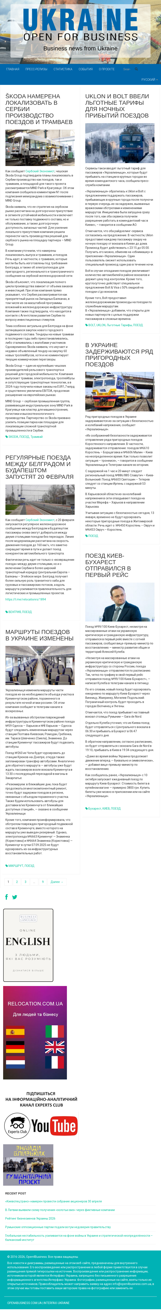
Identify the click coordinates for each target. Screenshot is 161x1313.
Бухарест (94, 808)
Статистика (63, 69)
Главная (12, 69)
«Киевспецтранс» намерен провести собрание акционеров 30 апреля (53, 1201)
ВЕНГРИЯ (15, 613)
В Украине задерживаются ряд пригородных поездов (119, 354)
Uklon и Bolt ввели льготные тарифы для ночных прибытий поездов (117, 106)
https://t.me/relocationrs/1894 (25, 601)
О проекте (107, 69)
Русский (150, 79)
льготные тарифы (119, 325)
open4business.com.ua (24, 1303)
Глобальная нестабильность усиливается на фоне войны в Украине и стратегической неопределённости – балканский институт (79, 1237)
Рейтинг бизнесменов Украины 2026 (30, 1218)
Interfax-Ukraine (57, 1303)
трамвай (37, 436)
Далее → (57, 882)
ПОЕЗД (24, 436)
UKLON (100, 325)
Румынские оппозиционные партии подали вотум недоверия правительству (58, 1227)
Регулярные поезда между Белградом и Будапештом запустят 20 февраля (39, 469)
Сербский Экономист (40, 171)
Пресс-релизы (36, 69)
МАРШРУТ (16, 867)
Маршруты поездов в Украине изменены (39, 636)
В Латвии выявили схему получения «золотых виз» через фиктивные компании (60, 1210)
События (86, 69)
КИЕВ (106, 808)
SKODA (13, 436)
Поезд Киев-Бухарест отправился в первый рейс (108, 565)
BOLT (91, 325)
